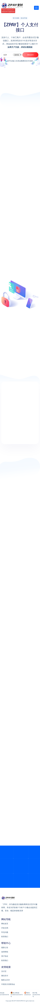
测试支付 (30, 55)
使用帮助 (4, 952)
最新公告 (4, 947)
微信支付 (4, 975)
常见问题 (4, 932)
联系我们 (4, 936)
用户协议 (4, 956)
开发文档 (4, 928)
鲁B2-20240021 (27, 994)
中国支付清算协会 (8, 984)
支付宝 (3, 971)
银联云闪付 (5, 980)
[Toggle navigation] (36, 8)
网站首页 (4, 923)
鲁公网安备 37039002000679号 (17, 994)
